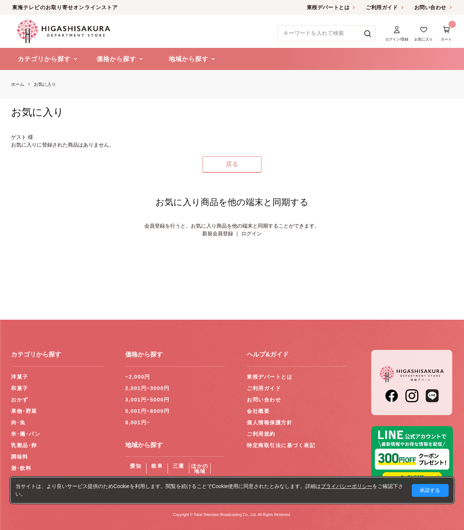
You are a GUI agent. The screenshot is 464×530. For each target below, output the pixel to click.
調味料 (19, 457)
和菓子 (19, 388)
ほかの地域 (199, 468)
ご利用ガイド (382, 7)
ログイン (251, 233)
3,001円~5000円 (147, 400)
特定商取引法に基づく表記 (281, 445)
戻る (232, 164)
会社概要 (258, 411)
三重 (178, 465)
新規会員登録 (217, 233)
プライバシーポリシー (346, 486)
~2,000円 (137, 377)
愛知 (135, 465)
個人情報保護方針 (269, 422)
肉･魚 (18, 422)
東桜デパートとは (328, 7)
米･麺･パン (25, 434)
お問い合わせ (430, 7)
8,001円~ (137, 422)
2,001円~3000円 (147, 388)
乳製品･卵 (24, 445)
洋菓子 (19, 377)
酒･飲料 (21, 468)
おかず (19, 400)
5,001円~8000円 (147, 411)
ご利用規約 (261, 434)
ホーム (17, 84)
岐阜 (157, 465)
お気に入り (45, 84)
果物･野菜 (24, 411)
